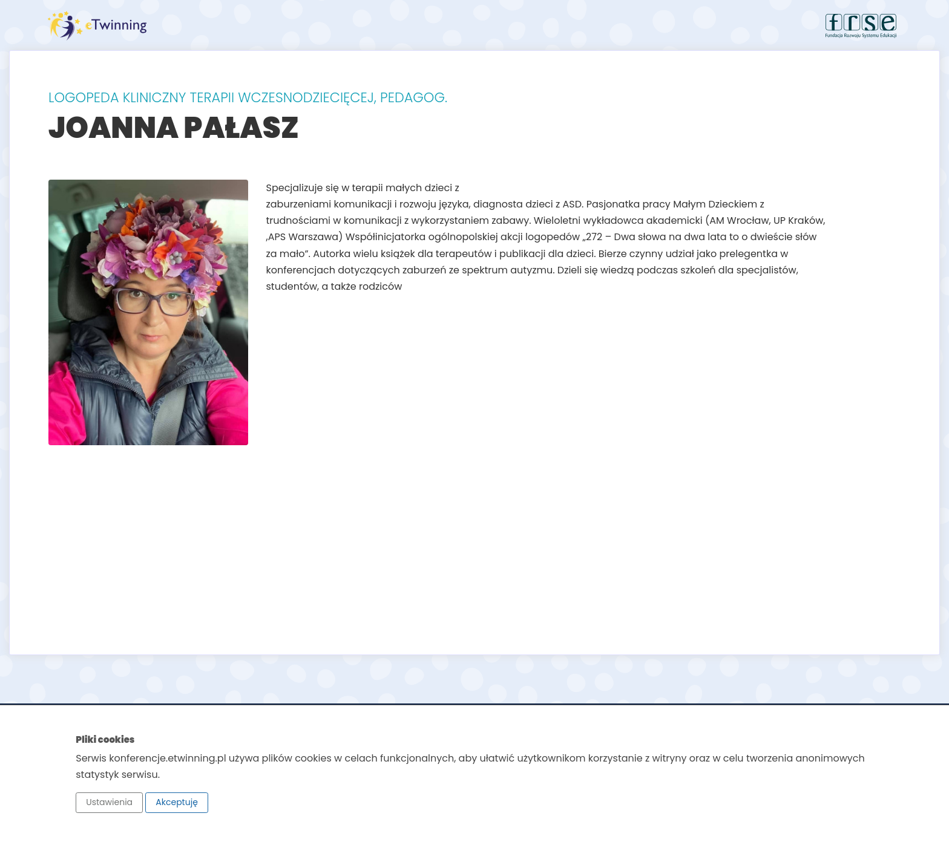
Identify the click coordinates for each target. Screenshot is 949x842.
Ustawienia (109, 802)
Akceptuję (177, 802)
